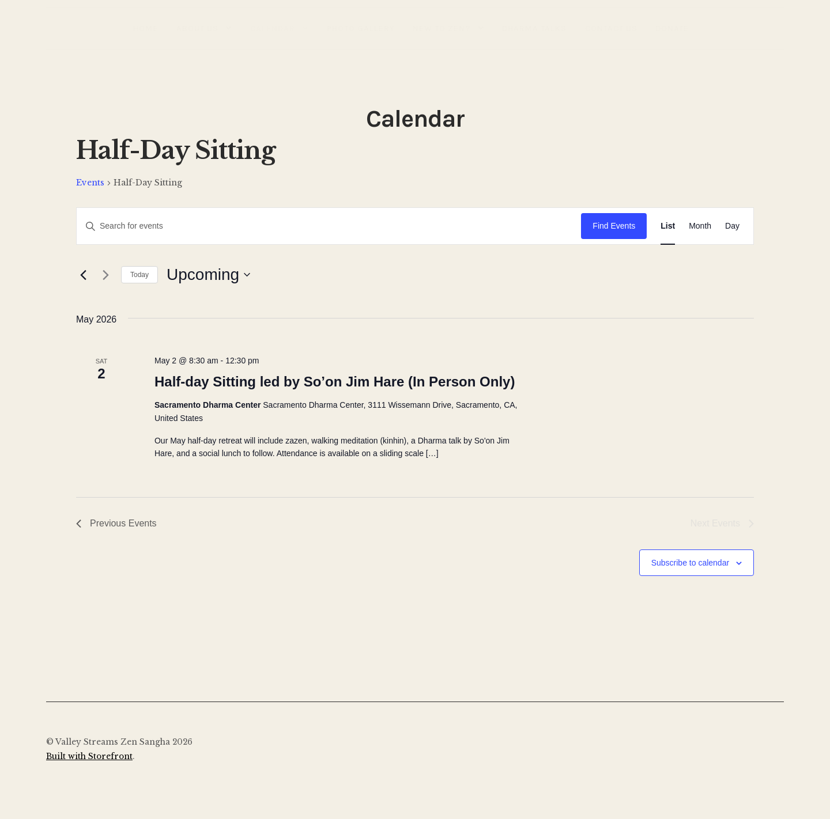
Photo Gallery (361, 28)
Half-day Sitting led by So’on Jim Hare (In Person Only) (334, 381)
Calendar (272, 28)
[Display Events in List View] (668, 226)
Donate (672, 28)
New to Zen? (441, 28)
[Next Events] (105, 275)
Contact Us (611, 28)
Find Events (614, 225)
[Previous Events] (83, 275)
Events (90, 182)
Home (145, 28)
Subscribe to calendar (690, 562)
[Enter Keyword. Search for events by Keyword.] (329, 226)
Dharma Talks (534, 28)
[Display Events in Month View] (700, 226)
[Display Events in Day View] (732, 226)
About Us (197, 28)
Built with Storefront (89, 756)
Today (139, 275)
